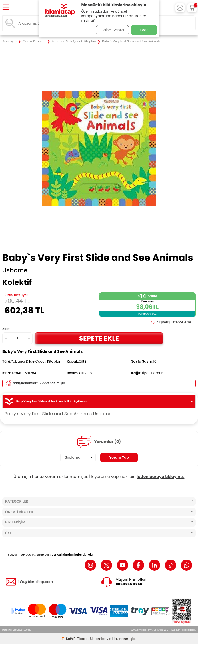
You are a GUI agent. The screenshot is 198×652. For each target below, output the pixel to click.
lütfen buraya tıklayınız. (160, 476)
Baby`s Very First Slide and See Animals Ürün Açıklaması (99, 401)
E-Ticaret (81, 638)
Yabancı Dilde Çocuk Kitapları (74, 41)
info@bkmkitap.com (35, 582)
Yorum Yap (119, 457)
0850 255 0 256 (129, 584)
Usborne (14, 270)
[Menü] (5, 7)
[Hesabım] (180, 7)
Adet (5, 329)
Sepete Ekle (99, 338)
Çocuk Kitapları (34, 41)
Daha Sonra (112, 30)
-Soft (67, 638)
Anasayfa (9, 41)
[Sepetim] (192, 7)
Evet (144, 30)
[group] (99, 148)
